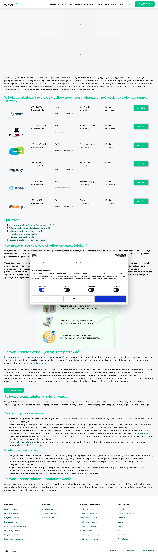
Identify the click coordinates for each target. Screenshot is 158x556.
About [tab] (112, 263)
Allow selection (79, 299)
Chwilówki (62, 4)
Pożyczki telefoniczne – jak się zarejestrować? (29, 228)
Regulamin (113, 550)
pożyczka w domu (38, 363)
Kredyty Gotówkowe (76, 4)
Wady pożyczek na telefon (25, 237)
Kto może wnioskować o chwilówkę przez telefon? (31, 225)
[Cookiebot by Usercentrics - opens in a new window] (116, 255)
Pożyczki (52, 4)
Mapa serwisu (148, 550)
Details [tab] (79, 263)
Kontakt (114, 4)
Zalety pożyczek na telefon (25, 234)
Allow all (110, 299)
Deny (47, 299)
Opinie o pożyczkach (95, 4)
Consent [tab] (46, 263)
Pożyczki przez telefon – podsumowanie (27, 240)
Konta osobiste (125, 4)
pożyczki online (141, 433)
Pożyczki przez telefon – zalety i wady (26, 231)
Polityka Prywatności (129, 550)
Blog (107, 4)
